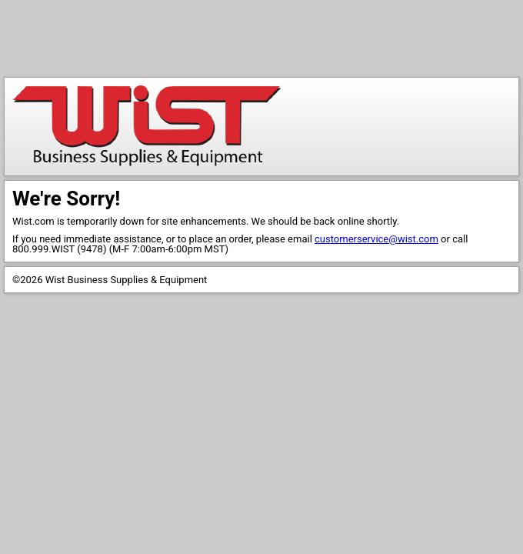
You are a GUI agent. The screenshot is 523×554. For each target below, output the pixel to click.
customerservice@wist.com (376, 239)
